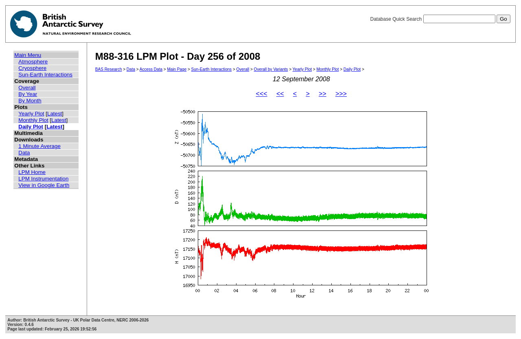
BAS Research (108, 69)
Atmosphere (33, 62)
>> (322, 93)
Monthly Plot (33, 120)
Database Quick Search (440, 19)
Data (24, 153)
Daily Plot (30, 127)
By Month (29, 101)
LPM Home (32, 172)
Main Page (176, 69)
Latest (54, 114)
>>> (341, 93)
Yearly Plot (31, 114)
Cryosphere (32, 68)
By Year (27, 94)
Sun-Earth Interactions (45, 75)
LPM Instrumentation (43, 179)
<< (280, 93)
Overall (26, 88)
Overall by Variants (271, 69)
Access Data (151, 69)
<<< (261, 93)
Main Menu (27, 55)
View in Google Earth (43, 185)
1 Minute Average (39, 146)
